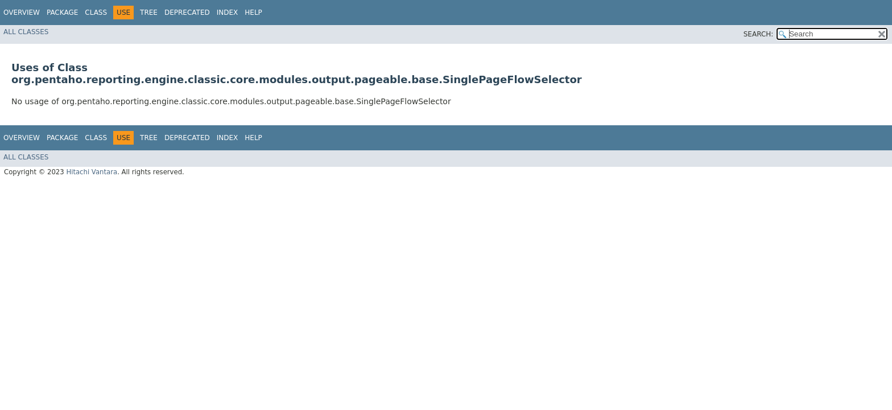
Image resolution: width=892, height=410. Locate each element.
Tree (149, 13)
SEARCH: (759, 34)
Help (253, 13)
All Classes (25, 32)
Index (227, 13)
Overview (21, 13)
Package (62, 13)
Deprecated (187, 13)
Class (96, 13)
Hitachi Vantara (91, 172)
